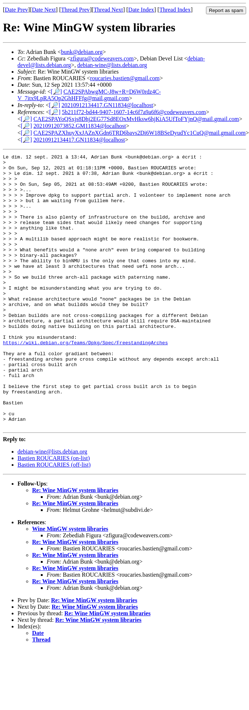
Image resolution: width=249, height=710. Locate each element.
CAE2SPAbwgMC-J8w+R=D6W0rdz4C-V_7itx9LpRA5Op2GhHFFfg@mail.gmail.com (89, 95)
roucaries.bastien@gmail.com (125, 78)
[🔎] (56, 92)
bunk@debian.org (81, 52)
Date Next (44, 10)
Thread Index (175, 10)
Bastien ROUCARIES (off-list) (54, 519)
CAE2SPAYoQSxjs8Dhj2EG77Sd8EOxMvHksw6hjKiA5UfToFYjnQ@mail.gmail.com (136, 119)
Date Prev (16, 10)
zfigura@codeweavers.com (102, 58)
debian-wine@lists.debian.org (112, 65)
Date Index (141, 10)
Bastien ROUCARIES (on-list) (53, 513)
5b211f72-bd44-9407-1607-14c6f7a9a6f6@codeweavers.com (134, 112)
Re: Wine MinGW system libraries (75, 545)
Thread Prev (75, 10)
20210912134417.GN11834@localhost (107, 105)
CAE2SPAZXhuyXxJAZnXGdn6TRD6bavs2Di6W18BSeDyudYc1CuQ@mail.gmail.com (140, 133)
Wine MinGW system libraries (70, 583)
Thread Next (108, 10)
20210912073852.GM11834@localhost (80, 126)
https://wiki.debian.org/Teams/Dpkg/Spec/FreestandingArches (85, 380)
